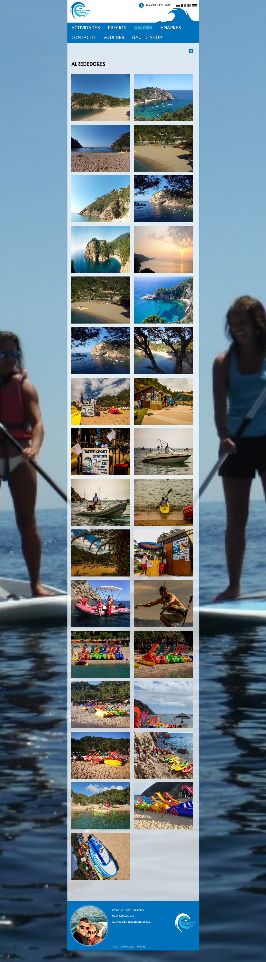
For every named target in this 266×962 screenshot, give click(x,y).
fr (182, 5)
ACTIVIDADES (85, 27)
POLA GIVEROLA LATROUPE (129, 946)
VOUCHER (113, 37)
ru (177, 5)
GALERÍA (143, 27)
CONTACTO (83, 37)
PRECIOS (117, 27)
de (194, 5)
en (188, 5)
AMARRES (170, 27)
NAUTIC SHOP (147, 37)
